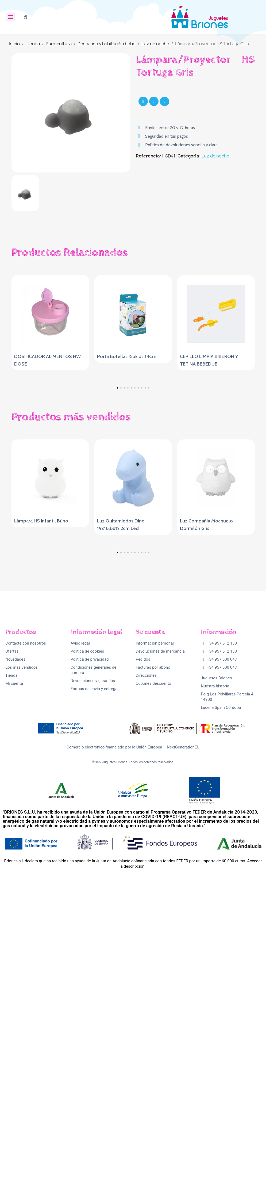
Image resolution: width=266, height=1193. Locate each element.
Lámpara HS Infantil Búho (41, 663)
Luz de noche (215, 156)
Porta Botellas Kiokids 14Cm (126, 356)
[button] (25, 17)
